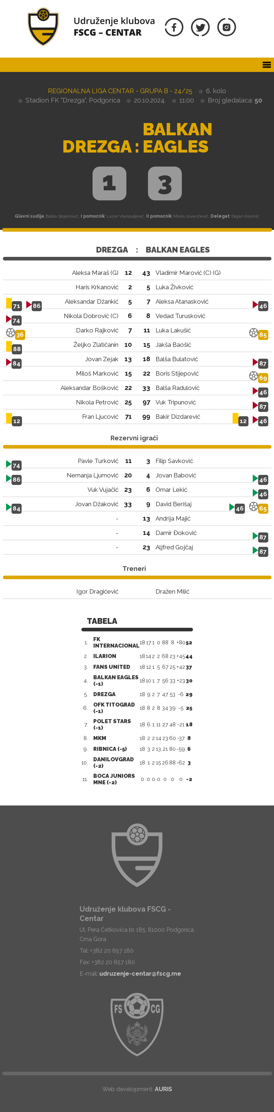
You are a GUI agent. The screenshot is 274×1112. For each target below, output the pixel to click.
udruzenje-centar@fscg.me (140, 973)
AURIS (163, 1089)
